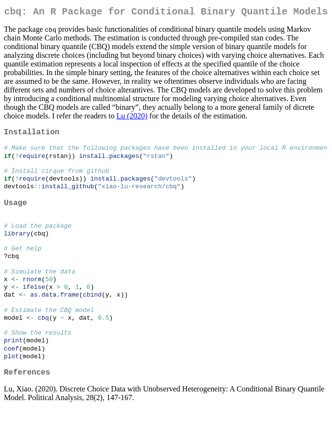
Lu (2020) (132, 118)
